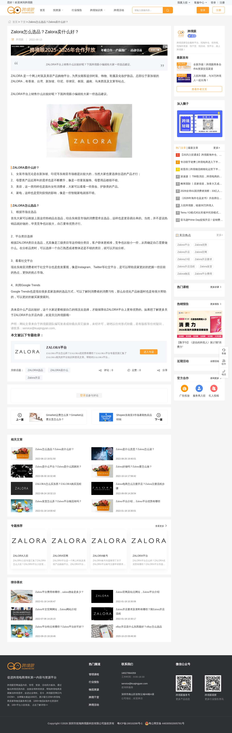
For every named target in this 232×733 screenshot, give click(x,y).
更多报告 (216, 304)
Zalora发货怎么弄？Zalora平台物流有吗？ (58, 501)
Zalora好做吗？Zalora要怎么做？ (134, 466)
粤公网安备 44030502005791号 (164, 723)
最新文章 (193, 147)
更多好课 (216, 287)
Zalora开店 (34, 377)
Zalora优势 (201, 244)
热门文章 (181, 147)
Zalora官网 (201, 252)
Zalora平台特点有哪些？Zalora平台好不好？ (59, 626)
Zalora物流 (183, 273)
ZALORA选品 (35, 370)
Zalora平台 (183, 244)
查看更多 (161, 525)
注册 (222, 2)
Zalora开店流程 (186, 266)
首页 (12, 21)
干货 (23, 21)
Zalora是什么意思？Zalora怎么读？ (135, 449)
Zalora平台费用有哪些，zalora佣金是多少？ (59, 592)
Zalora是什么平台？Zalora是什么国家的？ (58, 466)
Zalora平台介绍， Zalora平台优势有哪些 (138, 501)
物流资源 (94, 689)
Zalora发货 (206, 266)
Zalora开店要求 (203, 259)
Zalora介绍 (183, 259)
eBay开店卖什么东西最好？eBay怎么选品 (139, 626)
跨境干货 (94, 697)
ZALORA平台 (56, 347)
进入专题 (149, 351)
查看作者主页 (199, 89)
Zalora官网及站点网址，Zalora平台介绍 (138, 592)
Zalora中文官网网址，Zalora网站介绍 (55, 609)
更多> (216, 147)
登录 (213, 2)
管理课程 (94, 674)
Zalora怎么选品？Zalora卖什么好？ (48, 21)
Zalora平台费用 (203, 273)
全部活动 (216, 361)
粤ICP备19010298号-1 (129, 723)
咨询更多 (216, 378)
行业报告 (94, 682)
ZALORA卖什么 (59, 370)
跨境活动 (94, 704)
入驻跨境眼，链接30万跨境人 (197, 205)
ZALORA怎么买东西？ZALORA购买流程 (58, 484)
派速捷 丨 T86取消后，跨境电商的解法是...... (206, 176)
